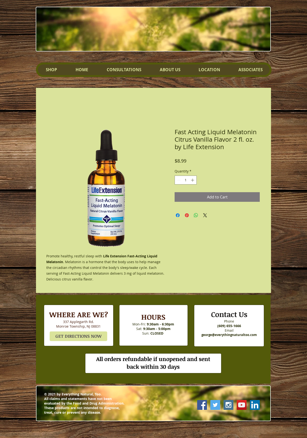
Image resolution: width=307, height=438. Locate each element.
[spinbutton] (185, 180)
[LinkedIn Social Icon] (255, 405)
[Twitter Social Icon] (215, 405)
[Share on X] (205, 215)
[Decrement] (178, 180)
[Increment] (193, 180)
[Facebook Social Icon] (202, 405)
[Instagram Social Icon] (228, 405)
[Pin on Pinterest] (187, 215)
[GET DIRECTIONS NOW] (78, 336)
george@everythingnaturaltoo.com (229, 335)
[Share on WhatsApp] (196, 215)
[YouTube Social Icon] (242, 405)
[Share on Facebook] (178, 215)
